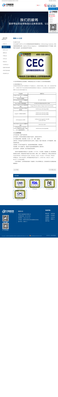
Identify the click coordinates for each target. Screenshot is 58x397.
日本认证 (5, 59)
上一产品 (16, 169)
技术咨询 (50, 21)
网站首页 (47, 213)
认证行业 (53, 217)
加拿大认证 (5, 50)
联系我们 (54, 0)
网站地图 (50, 0)
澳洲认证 (5, 53)
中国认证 (5, 56)
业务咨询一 (51, 17)
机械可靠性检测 (6, 69)
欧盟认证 (5, 44)
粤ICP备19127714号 (25, 235)
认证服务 (47, 215)
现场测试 (47, 217)
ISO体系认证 (6, 66)
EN (39, 5)
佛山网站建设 (53, 235)
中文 (38, 5)
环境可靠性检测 (6, 72)
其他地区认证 (6, 75)
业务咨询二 (51, 19)
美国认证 (5, 47)
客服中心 (53, 219)
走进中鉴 (53, 213)
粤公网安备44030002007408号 (37, 235)
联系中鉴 (47, 220)
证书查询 (53, 215)
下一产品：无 (52, 169)
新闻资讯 (47, 219)
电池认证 (5, 63)
